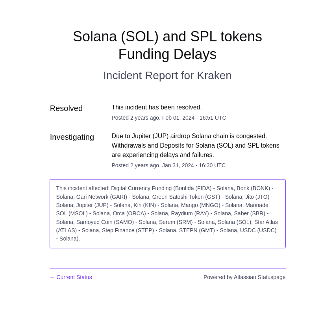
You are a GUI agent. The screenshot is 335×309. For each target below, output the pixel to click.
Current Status (71, 277)
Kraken (214, 75)
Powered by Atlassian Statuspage (245, 277)
